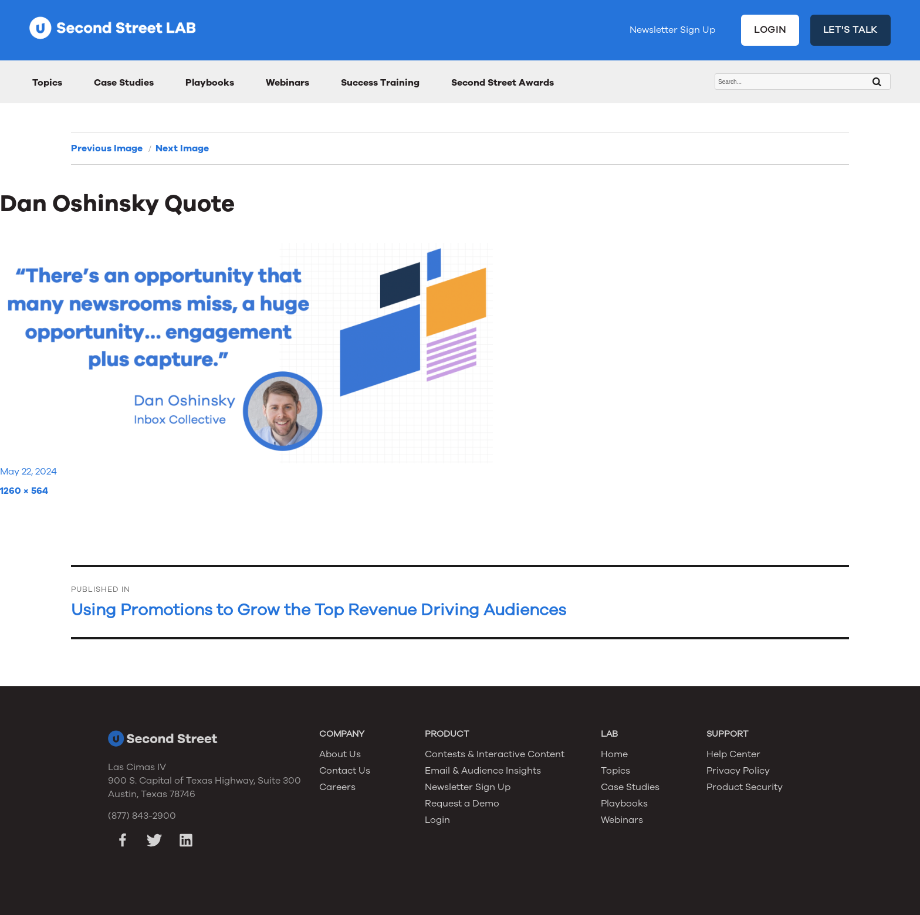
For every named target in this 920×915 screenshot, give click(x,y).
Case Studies (124, 82)
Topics (47, 82)
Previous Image (107, 148)
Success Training (380, 82)
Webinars (287, 82)
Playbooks (209, 82)
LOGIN (770, 29)
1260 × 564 (24, 490)
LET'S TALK (850, 29)
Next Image (182, 148)
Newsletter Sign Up (672, 29)
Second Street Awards (502, 82)
